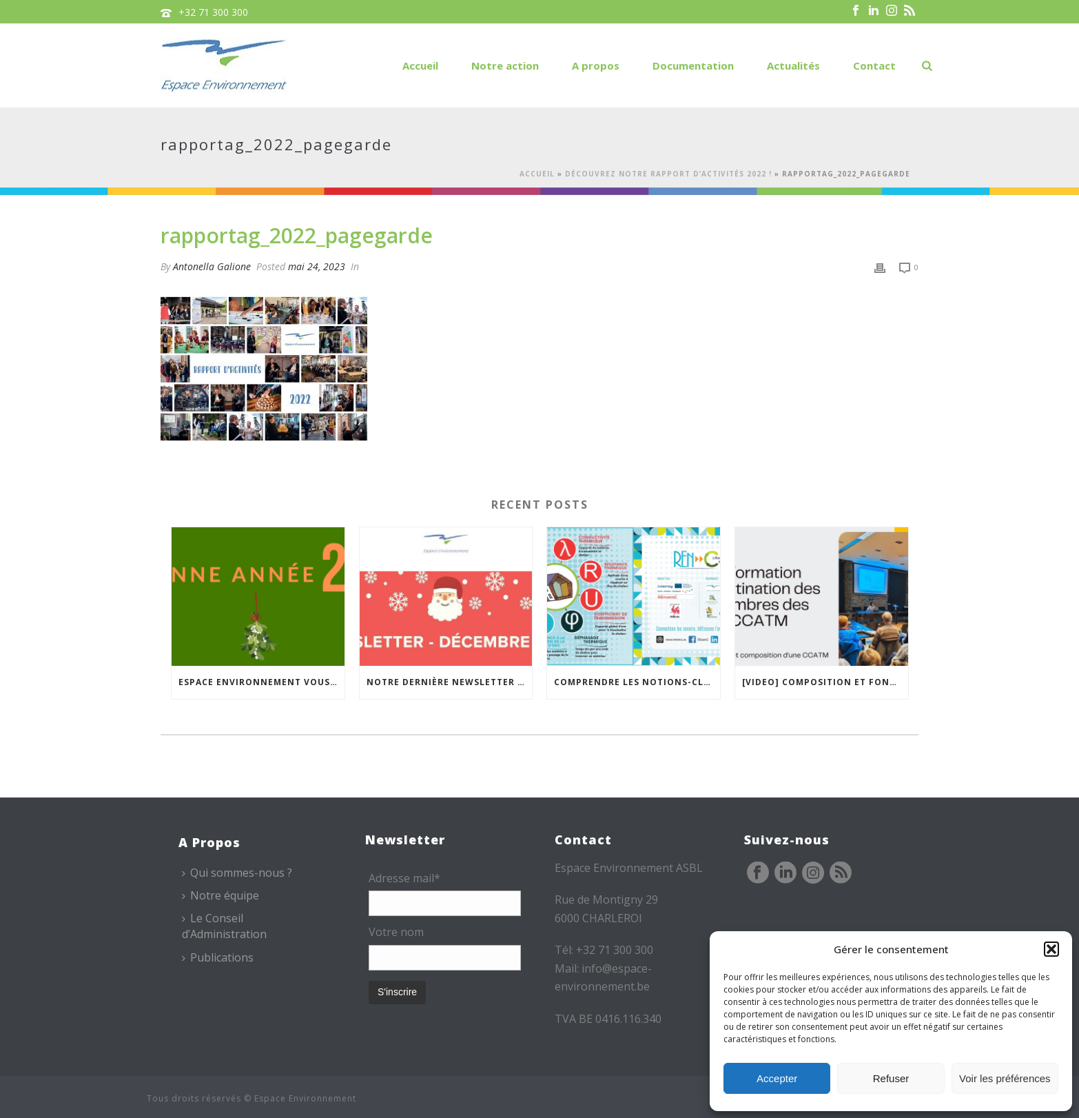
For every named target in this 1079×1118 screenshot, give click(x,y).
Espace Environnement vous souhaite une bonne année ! (261, 682)
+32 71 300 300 (213, 12)
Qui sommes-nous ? (237, 872)
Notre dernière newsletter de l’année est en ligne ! (450, 682)
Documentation (693, 65)
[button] (1051, 949)
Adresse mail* (404, 878)
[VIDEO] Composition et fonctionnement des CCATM (825, 682)
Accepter (777, 1078)
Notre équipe (220, 895)
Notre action (505, 65)
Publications (218, 957)
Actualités (793, 65)
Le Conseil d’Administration (224, 926)
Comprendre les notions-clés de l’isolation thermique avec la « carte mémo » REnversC (637, 682)
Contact (874, 65)
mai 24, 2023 (316, 266)
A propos (595, 65)
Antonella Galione (212, 266)
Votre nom (396, 931)
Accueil (420, 65)
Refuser (891, 1078)
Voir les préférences (1005, 1078)
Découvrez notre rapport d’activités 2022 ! (668, 174)
